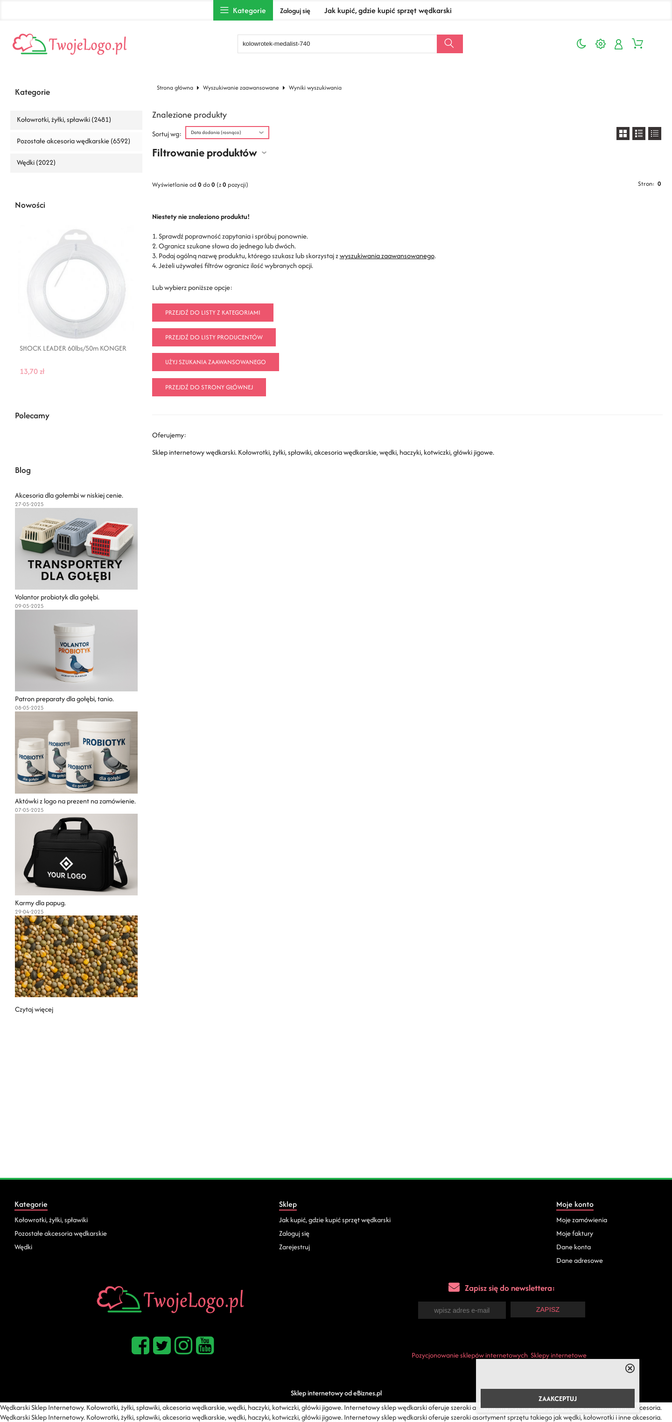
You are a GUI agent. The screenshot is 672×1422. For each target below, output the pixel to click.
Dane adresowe (579, 1260)
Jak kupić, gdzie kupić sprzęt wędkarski (388, 10)
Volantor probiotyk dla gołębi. (57, 597)
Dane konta (573, 1247)
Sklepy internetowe (559, 1355)
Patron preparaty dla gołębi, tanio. (64, 699)
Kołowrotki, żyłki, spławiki (51, 1220)
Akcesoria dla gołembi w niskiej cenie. (69, 495)
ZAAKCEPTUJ (558, 1398)
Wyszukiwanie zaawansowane (241, 87)
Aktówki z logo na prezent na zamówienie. (75, 801)
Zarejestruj (294, 1247)
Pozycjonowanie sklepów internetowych (470, 1355)
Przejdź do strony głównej (209, 387)
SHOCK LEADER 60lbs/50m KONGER (73, 348)
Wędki (23, 1247)
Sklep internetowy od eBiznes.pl (336, 1393)
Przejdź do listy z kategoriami (212, 312)
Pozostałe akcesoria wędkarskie (60, 1233)
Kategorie (32, 92)
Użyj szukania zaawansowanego (215, 362)
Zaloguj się (295, 10)
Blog (23, 470)
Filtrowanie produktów (204, 152)
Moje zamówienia (581, 1220)
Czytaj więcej (34, 1009)
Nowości (30, 205)
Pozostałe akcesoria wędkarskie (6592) (73, 140)
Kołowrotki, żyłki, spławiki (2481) (64, 119)
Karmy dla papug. (40, 903)
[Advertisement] (336, 1107)
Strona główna (175, 87)
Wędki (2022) (36, 162)
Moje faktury (574, 1233)
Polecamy (32, 415)
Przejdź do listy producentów (214, 337)
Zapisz (548, 1309)
